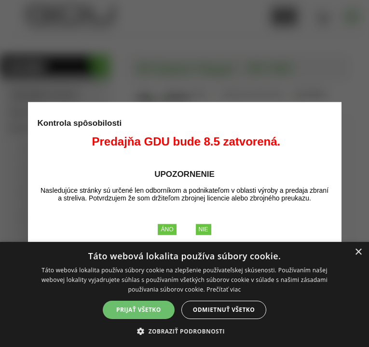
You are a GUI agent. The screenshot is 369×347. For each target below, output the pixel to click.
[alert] (184, 294)
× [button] (358, 252)
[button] (184, 330)
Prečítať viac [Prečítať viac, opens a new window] (223, 289)
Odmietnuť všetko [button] (224, 310)
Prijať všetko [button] (138, 310)
